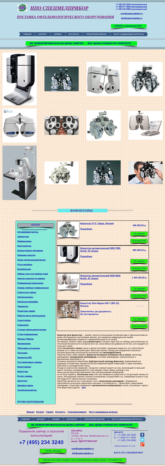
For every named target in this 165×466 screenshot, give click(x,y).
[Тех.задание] (139, 234)
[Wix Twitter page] (142, 440)
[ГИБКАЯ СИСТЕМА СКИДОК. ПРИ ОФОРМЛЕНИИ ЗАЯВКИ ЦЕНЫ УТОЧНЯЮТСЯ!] (82, 460)
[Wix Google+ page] (142, 444)
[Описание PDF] (139, 241)
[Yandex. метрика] (53, 451)
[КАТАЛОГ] (35, 225)
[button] (139, 319)
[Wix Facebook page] (142, 435)
